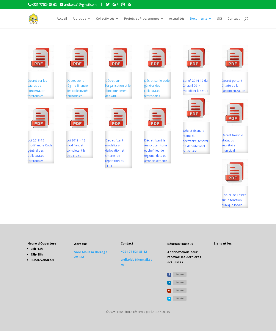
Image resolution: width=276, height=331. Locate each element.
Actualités (176, 18)
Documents (198, 18)
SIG (219, 18)
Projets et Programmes (141, 18)
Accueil (62, 18)
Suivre (180, 274)
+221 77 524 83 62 (134, 251)
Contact (233, 18)
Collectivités (105, 18)
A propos (79, 18)
